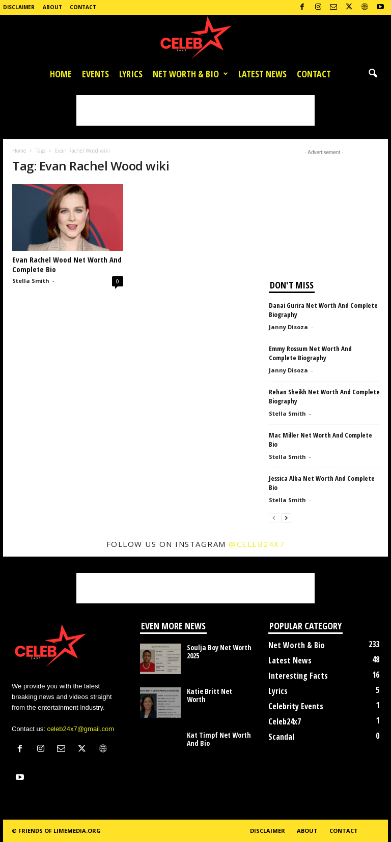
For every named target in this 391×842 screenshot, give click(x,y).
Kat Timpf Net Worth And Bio (219, 739)
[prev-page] (274, 517)
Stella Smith (30, 280)
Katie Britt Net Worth (209, 695)
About (52, 7)
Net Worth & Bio (190, 74)
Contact (83, 7)
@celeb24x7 (257, 544)
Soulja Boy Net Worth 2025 (219, 651)
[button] (372, 74)
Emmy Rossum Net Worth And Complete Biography (310, 353)
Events (95, 74)
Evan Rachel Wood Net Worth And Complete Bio (67, 264)
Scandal (281, 736)
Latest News (262, 74)
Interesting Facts (298, 675)
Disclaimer (19, 7)
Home (61, 74)
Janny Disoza (288, 327)
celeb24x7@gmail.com (80, 729)
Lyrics (131, 74)
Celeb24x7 (284, 721)
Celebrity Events (295, 706)
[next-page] (286, 517)
